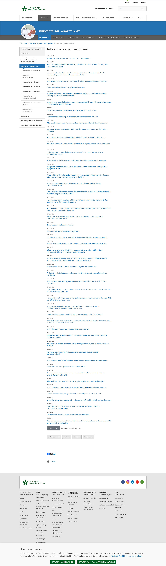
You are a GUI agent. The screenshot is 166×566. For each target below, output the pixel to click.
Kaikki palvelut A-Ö (58, 495)
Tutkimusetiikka (73, 522)
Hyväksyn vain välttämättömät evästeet (96, 562)
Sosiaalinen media (25, 502)
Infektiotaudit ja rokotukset (59, 31)
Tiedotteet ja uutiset (26, 495)
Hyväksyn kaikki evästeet (62, 562)
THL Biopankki (72, 515)
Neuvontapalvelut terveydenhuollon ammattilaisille (57, 524)
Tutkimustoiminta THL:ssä (73, 498)
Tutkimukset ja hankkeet (72, 503)
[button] (53, 428)
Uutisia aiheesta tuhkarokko (31, 71)
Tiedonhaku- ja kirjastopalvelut (57, 532)
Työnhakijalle (119, 502)
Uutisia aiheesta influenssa (30, 82)
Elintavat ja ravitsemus (43, 500)
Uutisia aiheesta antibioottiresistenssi (29, 97)
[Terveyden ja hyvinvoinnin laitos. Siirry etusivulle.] (43, 482)
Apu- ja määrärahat (58, 504)
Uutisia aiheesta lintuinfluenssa (27, 110)
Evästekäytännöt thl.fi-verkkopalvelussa (126, 556)
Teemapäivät (25, 116)
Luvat (53, 519)
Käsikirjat (102, 508)
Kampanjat (23, 508)
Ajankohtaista (52, 43)
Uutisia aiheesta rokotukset (31, 91)
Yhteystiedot (100, 9)
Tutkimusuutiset (73, 518)
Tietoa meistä (119, 495)
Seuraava (77, 437)
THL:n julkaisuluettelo (106, 502)
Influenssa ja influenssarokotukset (31, 121)
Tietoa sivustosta (120, 514)
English (144, 2)
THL (21, 43)
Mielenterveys (40, 539)
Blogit (22, 498)
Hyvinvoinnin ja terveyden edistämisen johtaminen (43, 506)
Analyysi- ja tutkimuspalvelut (57, 499)
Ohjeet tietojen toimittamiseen (88, 508)
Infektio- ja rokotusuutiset (29, 66)
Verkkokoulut (56, 536)
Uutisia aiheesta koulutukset (31, 87)
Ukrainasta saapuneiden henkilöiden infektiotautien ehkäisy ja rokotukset (29, 60)
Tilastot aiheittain (89, 495)
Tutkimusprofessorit (74, 511)
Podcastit (23, 505)
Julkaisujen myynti (105, 495)
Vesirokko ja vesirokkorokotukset (31, 125)
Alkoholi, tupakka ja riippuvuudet (42, 496)
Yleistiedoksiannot (26, 528)
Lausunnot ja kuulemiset (24, 523)
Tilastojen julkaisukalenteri (89, 503)
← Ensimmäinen (54, 437)
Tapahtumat (24, 515)
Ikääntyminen (40, 512)
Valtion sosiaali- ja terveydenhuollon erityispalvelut (57, 513)
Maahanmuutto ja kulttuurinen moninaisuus (41, 533)
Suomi (127, 2)
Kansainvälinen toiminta (120, 506)
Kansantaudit (40, 521)
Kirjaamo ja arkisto (57, 507)
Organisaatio (119, 498)
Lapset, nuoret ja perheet (41, 526)
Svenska (135, 2)
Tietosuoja (118, 511)
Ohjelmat (70, 508)
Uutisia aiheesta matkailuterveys (27, 76)
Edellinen (67, 437)
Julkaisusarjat (103, 498)
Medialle (111, 9)
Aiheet (26, 43)
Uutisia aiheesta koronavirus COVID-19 (31, 104)
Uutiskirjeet (23, 519)
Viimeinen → (88, 437)
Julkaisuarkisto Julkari (106, 505)
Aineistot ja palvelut (90, 498)
